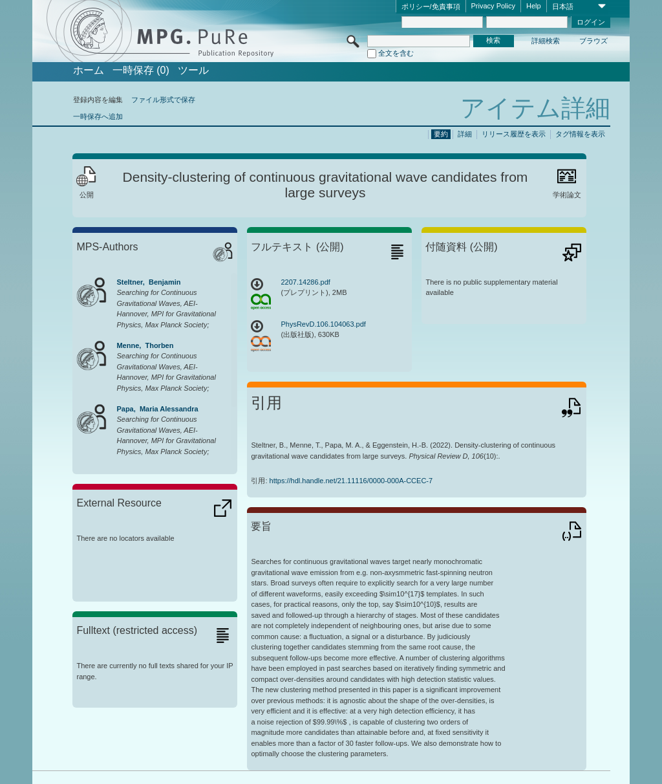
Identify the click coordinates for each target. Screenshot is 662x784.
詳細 (465, 134)
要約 (441, 134)
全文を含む (396, 53)
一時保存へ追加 (98, 116)
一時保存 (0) (140, 70)
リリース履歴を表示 (514, 134)
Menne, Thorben (144, 345)
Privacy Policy (493, 6)
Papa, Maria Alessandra (157, 409)
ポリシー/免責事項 (430, 6)
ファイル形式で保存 (163, 99)
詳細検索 (545, 41)
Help (533, 6)
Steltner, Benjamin (148, 282)
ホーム (88, 70)
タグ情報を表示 (580, 134)
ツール (193, 70)
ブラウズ (593, 41)
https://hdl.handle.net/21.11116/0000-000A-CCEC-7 (351, 481)
